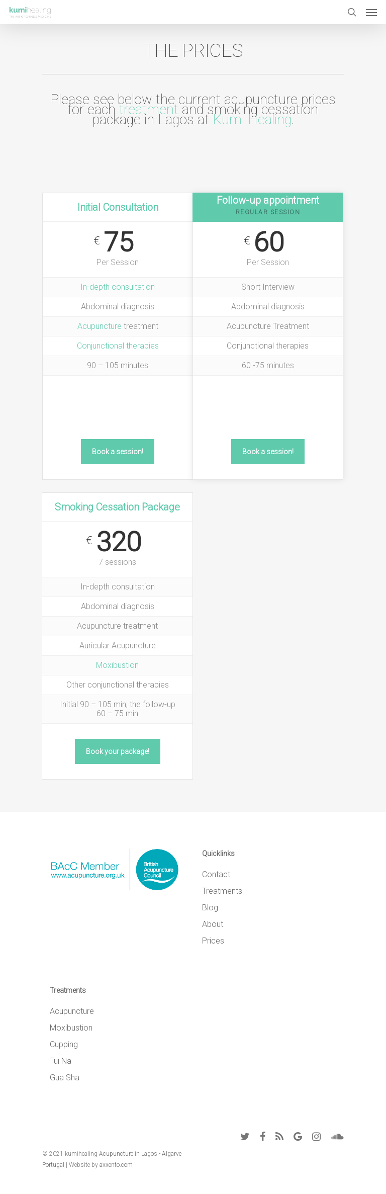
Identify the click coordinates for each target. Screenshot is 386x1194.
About (212, 924)
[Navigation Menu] (371, 12)
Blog (210, 907)
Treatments (222, 891)
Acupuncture (99, 326)
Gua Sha (64, 1077)
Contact (216, 874)
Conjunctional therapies (118, 346)
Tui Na (60, 1061)
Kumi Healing (252, 120)
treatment (148, 110)
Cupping (64, 1044)
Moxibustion (117, 665)
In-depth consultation (117, 287)
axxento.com (116, 1164)
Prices (213, 941)
